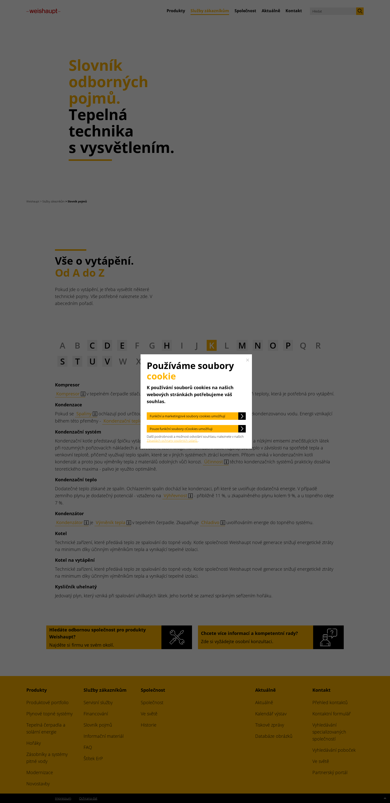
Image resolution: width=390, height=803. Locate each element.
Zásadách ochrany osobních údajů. (172, 440)
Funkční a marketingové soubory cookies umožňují (187, 416)
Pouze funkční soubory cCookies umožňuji (181, 429)
